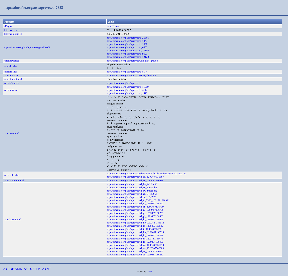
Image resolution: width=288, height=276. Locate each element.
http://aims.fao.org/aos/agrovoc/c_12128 (128, 56)
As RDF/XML (12, 268)
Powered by (141, 272)
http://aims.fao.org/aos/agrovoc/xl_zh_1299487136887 (135, 176)
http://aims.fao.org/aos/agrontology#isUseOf (27, 47)
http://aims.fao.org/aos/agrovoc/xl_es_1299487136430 (135, 180)
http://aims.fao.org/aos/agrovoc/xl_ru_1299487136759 (135, 209)
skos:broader (10, 71)
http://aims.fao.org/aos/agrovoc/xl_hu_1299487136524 (135, 232)
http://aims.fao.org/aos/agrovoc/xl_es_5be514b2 (132, 187)
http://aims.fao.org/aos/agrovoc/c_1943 (127, 40)
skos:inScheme (11, 82)
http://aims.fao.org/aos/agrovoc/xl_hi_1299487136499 (135, 235)
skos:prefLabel (11, 133)
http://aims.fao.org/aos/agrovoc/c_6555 (127, 47)
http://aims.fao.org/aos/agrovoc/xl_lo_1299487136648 (135, 219)
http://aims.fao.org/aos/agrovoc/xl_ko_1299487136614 (135, 222)
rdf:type (8, 26)
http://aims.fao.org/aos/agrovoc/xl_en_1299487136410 (135, 244)
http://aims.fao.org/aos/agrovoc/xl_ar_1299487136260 (135, 254)
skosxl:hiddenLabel (14, 180)
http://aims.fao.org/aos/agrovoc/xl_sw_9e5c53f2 (132, 190)
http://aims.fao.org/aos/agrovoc (123, 82)
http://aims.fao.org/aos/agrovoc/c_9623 (127, 53)
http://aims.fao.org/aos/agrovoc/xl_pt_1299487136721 (135, 212)
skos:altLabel (10, 66)
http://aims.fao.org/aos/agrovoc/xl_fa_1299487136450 (135, 241)
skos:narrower (11, 89)
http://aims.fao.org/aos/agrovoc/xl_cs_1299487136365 (135, 251)
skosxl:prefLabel (12, 219)
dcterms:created (12, 30)
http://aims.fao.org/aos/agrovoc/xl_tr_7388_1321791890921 (138, 200)
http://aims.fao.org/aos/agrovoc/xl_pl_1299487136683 (135, 216)
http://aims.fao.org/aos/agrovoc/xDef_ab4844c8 (131, 75)
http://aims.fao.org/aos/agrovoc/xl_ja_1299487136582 (135, 225)
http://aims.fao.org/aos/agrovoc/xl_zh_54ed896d (132, 193)
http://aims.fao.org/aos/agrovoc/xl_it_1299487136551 (135, 228)
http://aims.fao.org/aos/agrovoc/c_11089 (128, 86)
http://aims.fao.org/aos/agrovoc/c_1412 (127, 93)
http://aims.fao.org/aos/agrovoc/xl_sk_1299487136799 (135, 206)
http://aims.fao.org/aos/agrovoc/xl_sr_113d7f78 (131, 197)
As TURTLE (32, 268)
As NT (46, 268)
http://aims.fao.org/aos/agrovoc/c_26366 (128, 37)
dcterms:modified (13, 33)
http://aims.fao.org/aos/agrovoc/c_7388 (33, 8)
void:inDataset (11, 60)
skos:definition (11, 75)
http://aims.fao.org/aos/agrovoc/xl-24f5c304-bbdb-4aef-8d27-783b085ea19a (146, 173)
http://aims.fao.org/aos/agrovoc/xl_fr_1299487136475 (135, 238)
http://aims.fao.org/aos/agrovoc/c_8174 (127, 71)
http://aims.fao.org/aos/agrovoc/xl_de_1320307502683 (135, 248)
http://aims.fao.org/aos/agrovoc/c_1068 (127, 44)
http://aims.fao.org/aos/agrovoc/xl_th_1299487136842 (135, 203)
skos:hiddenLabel (13, 79)
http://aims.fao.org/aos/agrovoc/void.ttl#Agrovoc (132, 60)
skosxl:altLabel (11, 175)
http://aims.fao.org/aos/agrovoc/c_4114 (127, 89)
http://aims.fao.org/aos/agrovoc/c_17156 (128, 50)
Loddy (149, 272)
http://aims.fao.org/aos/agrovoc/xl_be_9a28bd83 (132, 184)
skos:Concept (114, 26)
